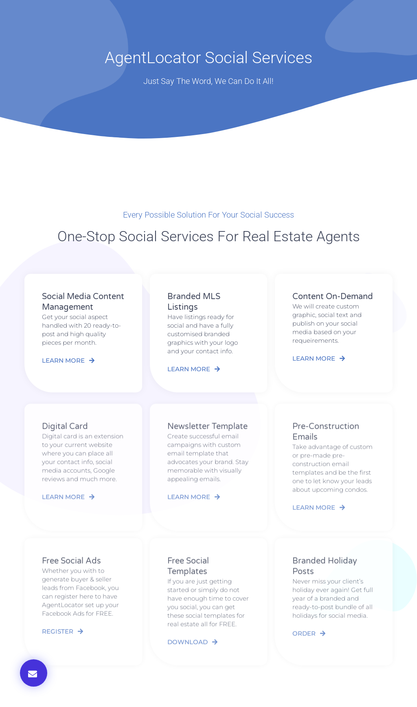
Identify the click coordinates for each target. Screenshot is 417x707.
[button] (33, 673)
